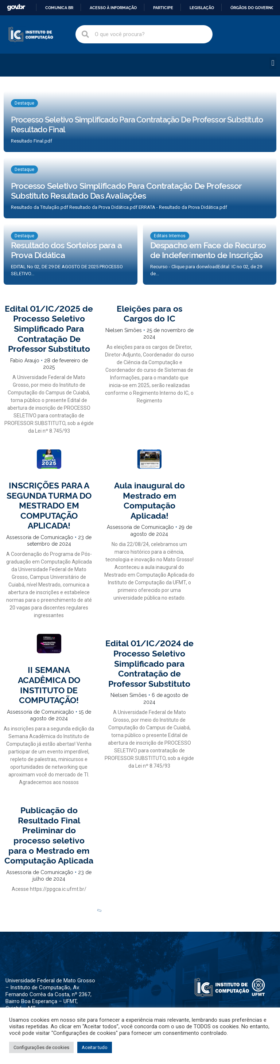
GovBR (16, 7)
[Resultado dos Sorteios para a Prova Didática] (70, 254)
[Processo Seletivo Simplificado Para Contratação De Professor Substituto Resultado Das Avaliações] (140, 187)
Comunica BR (59, 7)
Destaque (24, 103)
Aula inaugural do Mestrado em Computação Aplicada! (149, 500)
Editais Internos (170, 235)
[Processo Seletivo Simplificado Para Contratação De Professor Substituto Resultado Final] (140, 121)
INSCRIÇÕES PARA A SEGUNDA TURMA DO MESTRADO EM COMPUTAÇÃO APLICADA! (49, 505)
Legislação (202, 7)
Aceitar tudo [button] (95, 1047)
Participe (163, 7)
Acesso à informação (113, 7)
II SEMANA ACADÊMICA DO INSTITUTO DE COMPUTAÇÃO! (49, 684)
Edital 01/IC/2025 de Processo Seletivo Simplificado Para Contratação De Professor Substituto (49, 328)
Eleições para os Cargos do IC (149, 313)
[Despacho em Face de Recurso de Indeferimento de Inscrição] (210, 254)
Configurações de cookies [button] (41, 1047)
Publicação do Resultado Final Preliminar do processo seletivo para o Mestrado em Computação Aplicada (48, 835)
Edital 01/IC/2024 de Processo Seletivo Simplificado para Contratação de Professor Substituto (149, 663)
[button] (272, 63)
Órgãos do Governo (252, 7)
